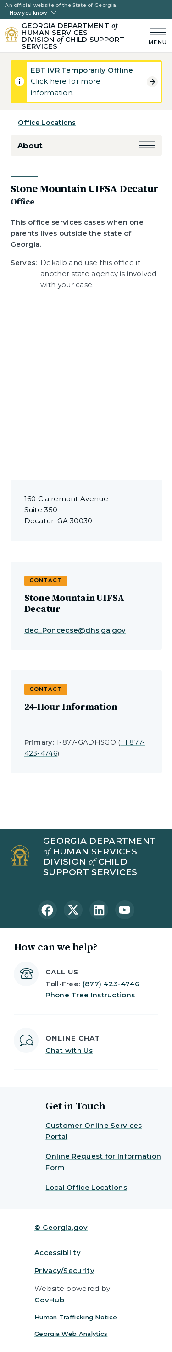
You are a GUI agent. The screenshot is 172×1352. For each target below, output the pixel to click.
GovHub (49, 1299)
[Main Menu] (155, 35)
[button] (147, 146)
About (30, 145)
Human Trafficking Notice (75, 1317)
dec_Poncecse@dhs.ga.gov (75, 630)
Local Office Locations (86, 1187)
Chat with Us (69, 1050)
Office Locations (47, 123)
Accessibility (57, 1252)
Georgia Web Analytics (70, 1333)
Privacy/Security (64, 1270)
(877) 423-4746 (111, 983)
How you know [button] (28, 13)
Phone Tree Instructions (90, 994)
